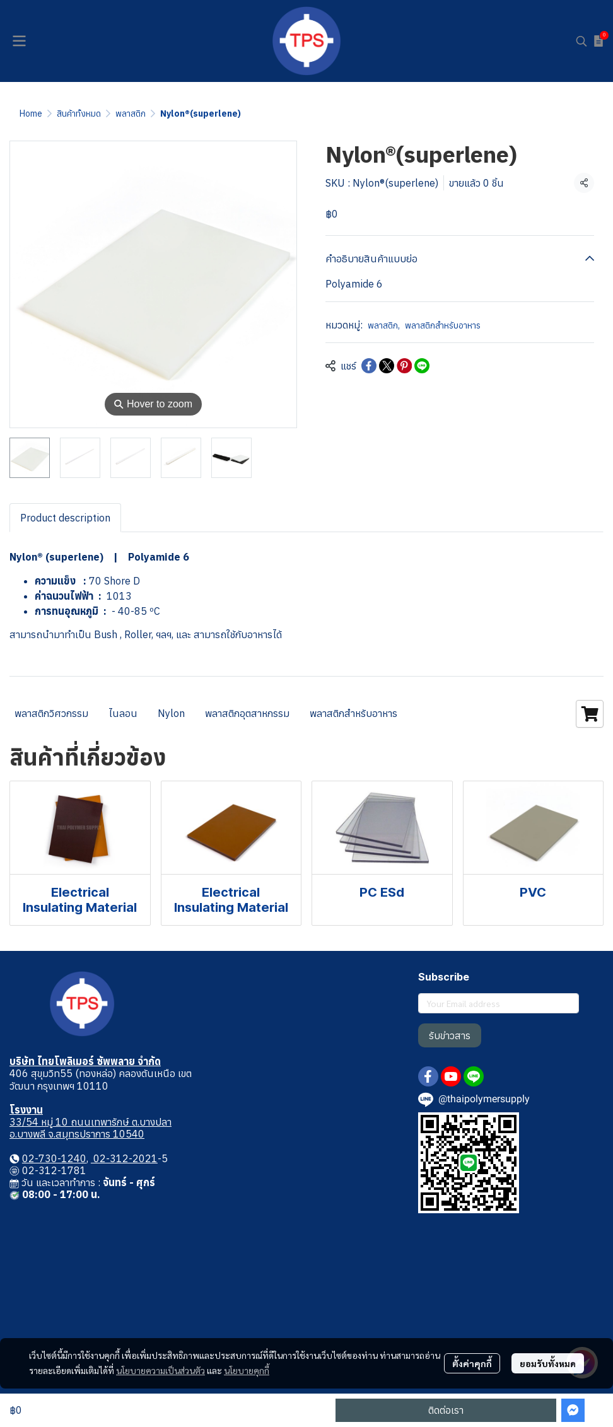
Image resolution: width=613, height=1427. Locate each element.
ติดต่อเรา (446, 1410)
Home (31, 113)
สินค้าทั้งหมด (79, 113)
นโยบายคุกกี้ (246, 1370)
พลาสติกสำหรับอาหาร (443, 325)
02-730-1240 (54, 1158)
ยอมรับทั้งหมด (548, 1363)
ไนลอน (122, 713)
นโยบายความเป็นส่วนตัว (160, 1370)
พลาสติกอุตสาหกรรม (247, 713)
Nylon (171, 713)
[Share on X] (386, 365)
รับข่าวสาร (449, 1035)
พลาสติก (130, 113)
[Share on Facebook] (369, 365)
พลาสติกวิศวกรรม (51, 713)
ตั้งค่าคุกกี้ (472, 1363)
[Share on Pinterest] (404, 365)
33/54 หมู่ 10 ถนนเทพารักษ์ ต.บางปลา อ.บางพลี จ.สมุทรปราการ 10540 (90, 1127)
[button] (581, 41)
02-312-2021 (124, 1158)
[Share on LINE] (421, 365)
